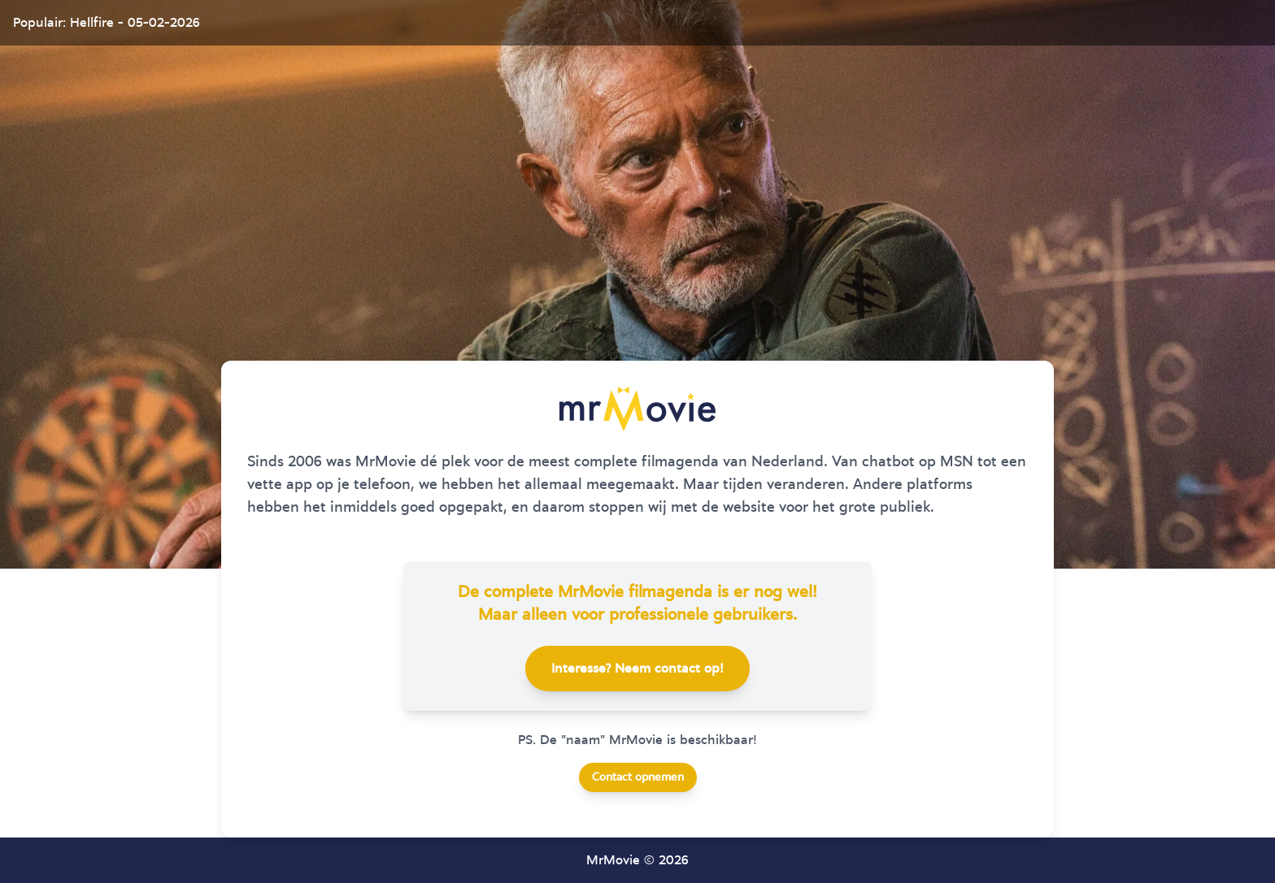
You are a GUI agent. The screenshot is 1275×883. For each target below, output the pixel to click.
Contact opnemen (638, 777)
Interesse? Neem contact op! (637, 668)
